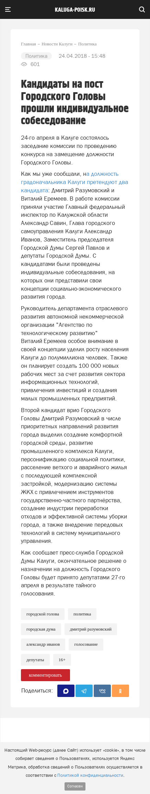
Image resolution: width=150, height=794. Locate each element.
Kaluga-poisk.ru (75, 10)
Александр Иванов (43, 644)
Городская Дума (41, 629)
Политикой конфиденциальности (90, 775)
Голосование (85, 644)
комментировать (45, 675)
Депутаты (35, 659)
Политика (82, 613)
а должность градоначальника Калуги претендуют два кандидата (74, 182)
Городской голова (42, 613)
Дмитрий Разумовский (91, 629)
